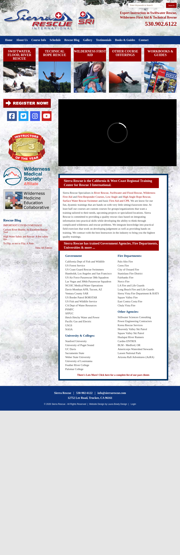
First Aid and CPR (119, 200)
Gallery (87, 40)
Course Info (38, 40)
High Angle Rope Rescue (136, 196)
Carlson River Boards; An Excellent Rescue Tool (25, 231)
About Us (22, 40)
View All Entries (43, 248)
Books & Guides (125, 40)
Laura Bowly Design (117, 404)
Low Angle (112, 196)
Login (133, 404)
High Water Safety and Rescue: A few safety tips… (25, 237)
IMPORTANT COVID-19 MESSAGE (22, 225)
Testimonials (104, 40)
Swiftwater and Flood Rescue (126, 192)
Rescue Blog (71, 40)
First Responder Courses (91, 196)
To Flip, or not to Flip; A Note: (18, 243)
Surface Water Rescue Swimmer (80, 200)
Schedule (55, 40)
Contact (143, 40)
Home (8, 40)
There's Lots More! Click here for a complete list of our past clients (113, 375)
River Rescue (101, 192)
